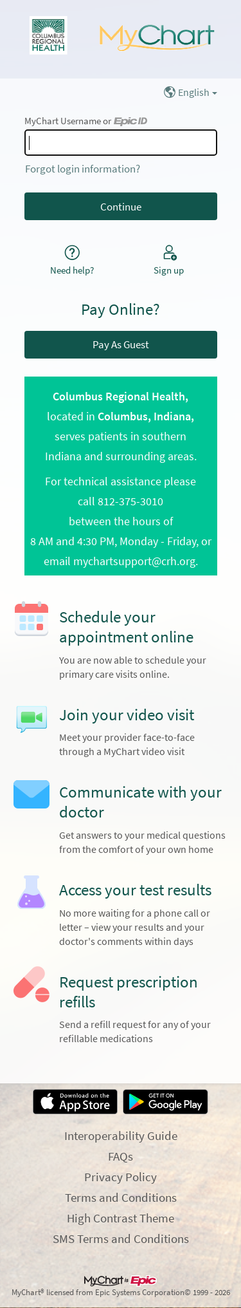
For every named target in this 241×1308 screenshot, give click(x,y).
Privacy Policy (120, 1176)
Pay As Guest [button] (121, 344)
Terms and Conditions (121, 1197)
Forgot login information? (82, 169)
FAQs (120, 1156)
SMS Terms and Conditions (121, 1238)
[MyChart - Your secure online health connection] (120, 39)
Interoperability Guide (120, 1135)
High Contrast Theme (120, 1218)
